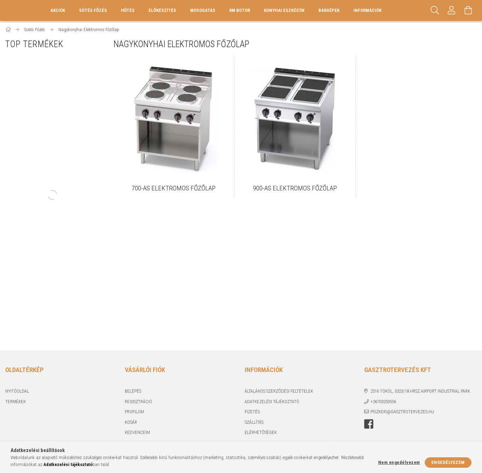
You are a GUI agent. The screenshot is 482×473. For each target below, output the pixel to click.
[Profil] (451, 10)
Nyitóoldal (17, 391)
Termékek (15, 401)
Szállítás (254, 422)
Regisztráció (138, 401)
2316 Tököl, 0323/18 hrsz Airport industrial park (420, 391)
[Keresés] (434, 10)
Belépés (133, 391)
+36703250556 (383, 401)
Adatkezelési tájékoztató (272, 401)
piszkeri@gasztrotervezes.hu (402, 411)
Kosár (131, 422)
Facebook (368, 424)
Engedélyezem (448, 462)
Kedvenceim (137, 432)
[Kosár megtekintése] (468, 10)
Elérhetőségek (261, 432)
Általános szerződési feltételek (279, 391)
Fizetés (252, 411)
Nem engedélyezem (399, 462)
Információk (367, 10)
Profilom (134, 411)
